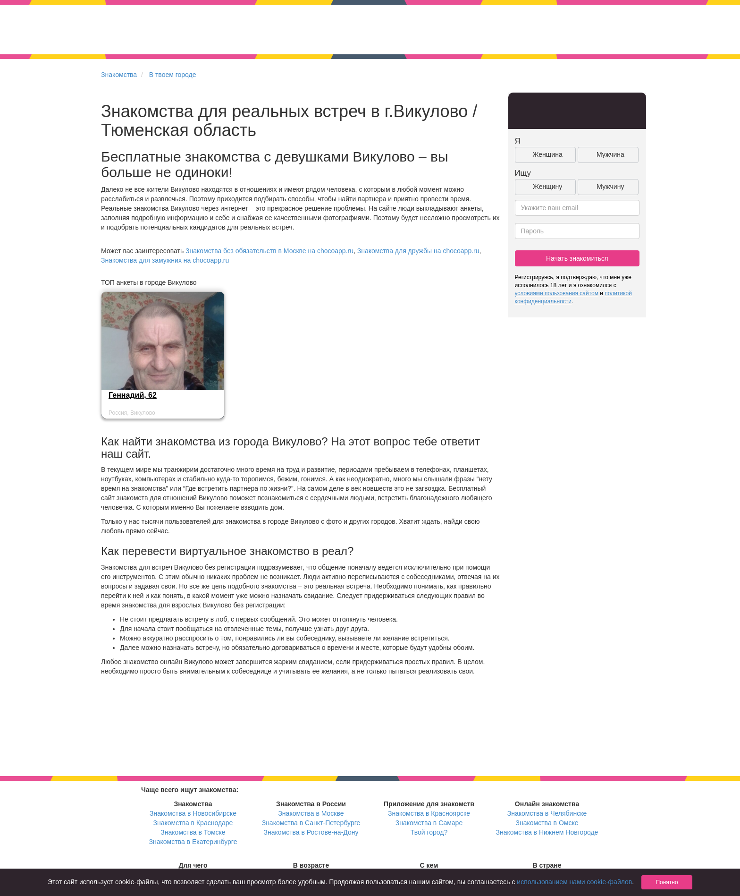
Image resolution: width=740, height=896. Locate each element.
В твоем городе (172, 74)
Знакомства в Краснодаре (193, 823)
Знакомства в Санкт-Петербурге (311, 823)
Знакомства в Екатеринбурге (193, 841)
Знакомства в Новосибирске (193, 813)
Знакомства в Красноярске (429, 813)
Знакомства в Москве (311, 813)
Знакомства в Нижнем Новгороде (547, 832)
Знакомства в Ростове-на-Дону (311, 832)
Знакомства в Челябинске (547, 813)
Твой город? (429, 832)
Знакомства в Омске (547, 823)
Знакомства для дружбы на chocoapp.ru (418, 251)
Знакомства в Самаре (428, 823)
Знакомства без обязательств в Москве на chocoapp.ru (269, 251)
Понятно (667, 882)
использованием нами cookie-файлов (574, 882)
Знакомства (119, 74)
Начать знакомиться (577, 258)
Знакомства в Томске (192, 832)
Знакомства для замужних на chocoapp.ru (165, 260)
